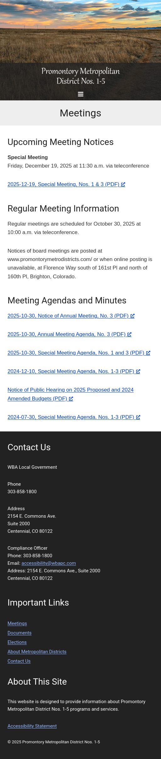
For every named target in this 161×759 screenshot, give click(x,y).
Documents (20, 633)
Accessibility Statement (32, 726)
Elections (17, 642)
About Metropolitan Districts (37, 652)
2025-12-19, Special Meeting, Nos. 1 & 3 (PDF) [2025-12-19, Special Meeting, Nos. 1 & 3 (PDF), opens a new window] (66, 184)
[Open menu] (80, 94)
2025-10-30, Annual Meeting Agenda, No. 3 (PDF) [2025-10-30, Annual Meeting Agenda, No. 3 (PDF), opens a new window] (69, 334)
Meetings (17, 623)
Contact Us (19, 661)
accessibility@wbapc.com (49, 563)
